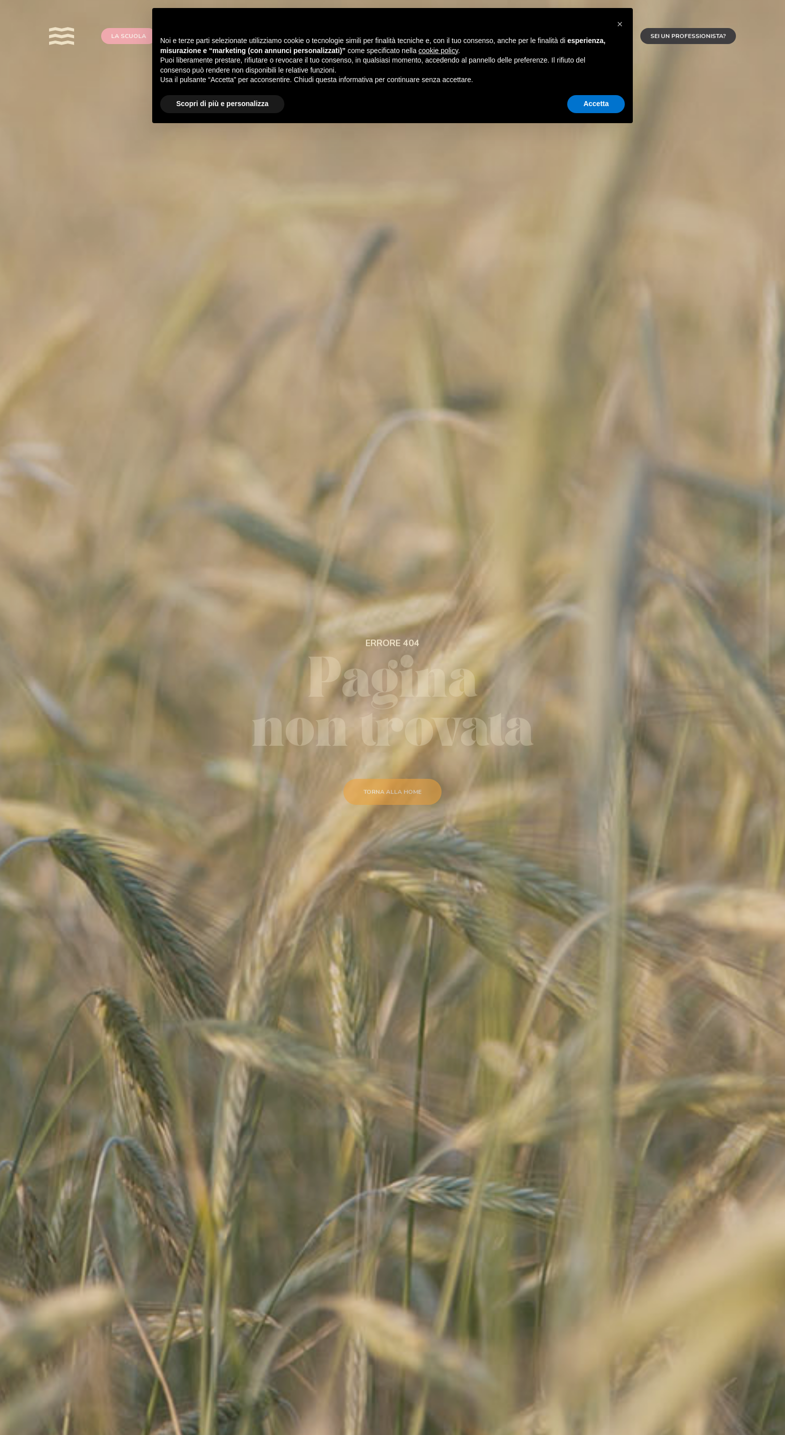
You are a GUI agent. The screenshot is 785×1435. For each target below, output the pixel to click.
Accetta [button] (596, 104)
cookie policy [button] (438, 51)
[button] (620, 24)
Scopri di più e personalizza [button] (222, 104)
